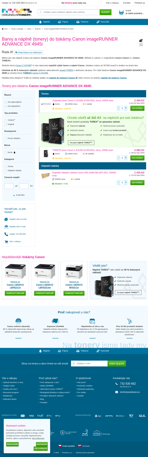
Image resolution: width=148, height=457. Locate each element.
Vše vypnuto (40, 448)
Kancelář (103, 21)
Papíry (63, 21)
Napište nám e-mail (14, 226)
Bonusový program (11, 392)
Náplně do (15, 285)
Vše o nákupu (112, 3)
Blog (42, 399)
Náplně (43, 21)
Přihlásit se (140, 3)
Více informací (38, 438)
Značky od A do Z (10, 389)
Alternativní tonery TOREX (52, 389)
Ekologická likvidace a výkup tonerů (55, 392)
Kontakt (126, 3)
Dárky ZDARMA (47, 386)
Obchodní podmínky (85, 389)
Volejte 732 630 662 (15, 234)
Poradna (43, 402)
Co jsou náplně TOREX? (81, 142)
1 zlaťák (88, 104)
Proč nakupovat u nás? (49, 382)
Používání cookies (84, 386)
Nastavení (42, 444)
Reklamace (8, 396)
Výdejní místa (8, 386)
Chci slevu (116, 363)
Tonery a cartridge (17, 29)
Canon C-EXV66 (23, 65)
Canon (29, 29)
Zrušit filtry (19, 195)
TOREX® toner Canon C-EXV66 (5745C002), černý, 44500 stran (83, 150)
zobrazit (15, 293)
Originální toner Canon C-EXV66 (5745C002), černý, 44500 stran (83, 100)
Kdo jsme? (81, 382)
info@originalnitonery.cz (130, 392)
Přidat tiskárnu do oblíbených (28, 52)
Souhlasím (12, 444)
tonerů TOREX (66, 70)
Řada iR (37, 29)
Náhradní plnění (9, 399)
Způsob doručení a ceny (13, 382)
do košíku (137, 108)
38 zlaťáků (89, 154)
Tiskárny (83, 21)
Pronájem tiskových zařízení (52, 396)
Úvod (5, 29)
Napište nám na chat (15, 219)
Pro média (81, 392)
